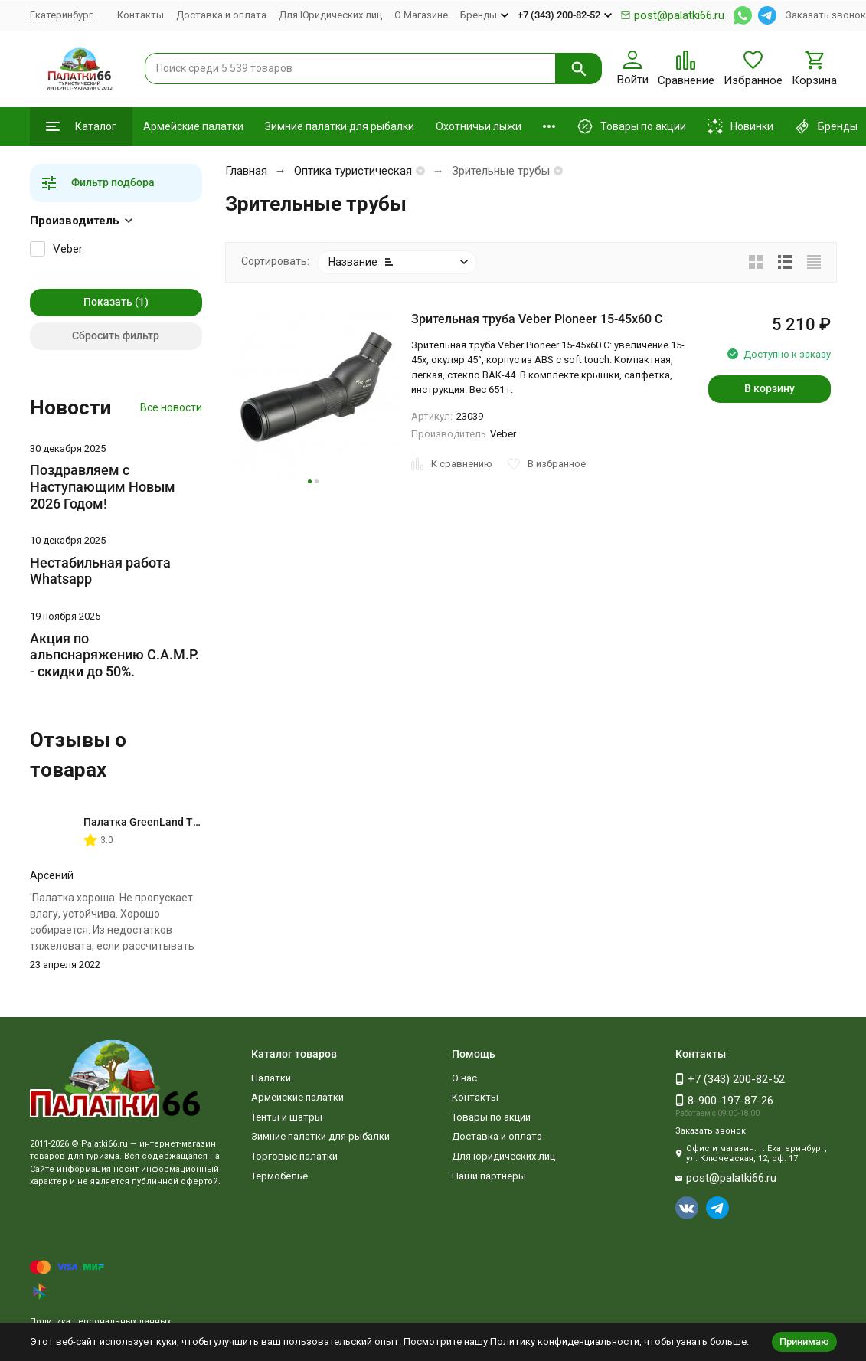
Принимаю (804, 1341)
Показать (107, 302)
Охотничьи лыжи (478, 126)
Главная (246, 171)
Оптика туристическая (353, 171)
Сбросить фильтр (115, 335)
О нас (464, 1078)
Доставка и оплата (221, 15)
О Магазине (421, 15)
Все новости (171, 407)
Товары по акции (491, 1117)
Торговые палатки (294, 1156)
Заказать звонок (826, 15)
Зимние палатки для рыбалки (339, 126)
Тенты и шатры (286, 1117)
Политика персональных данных (100, 1322)
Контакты (140, 15)
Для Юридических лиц (330, 15)
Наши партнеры (489, 1176)
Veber (68, 249)
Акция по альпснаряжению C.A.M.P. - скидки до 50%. (114, 654)
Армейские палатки (193, 126)
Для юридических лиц (503, 1156)
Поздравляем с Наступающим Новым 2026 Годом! (102, 486)
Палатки (271, 1078)
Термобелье (279, 1176)
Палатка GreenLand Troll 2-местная (174, 822)
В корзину (769, 388)
